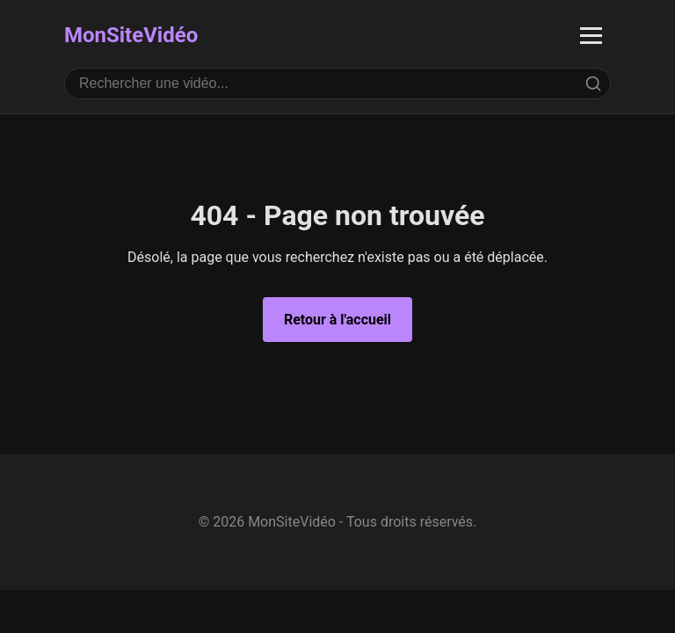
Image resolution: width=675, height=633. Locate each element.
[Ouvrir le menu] (591, 35)
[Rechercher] (593, 83)
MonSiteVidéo (131, 35)
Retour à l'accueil (337, 319)
